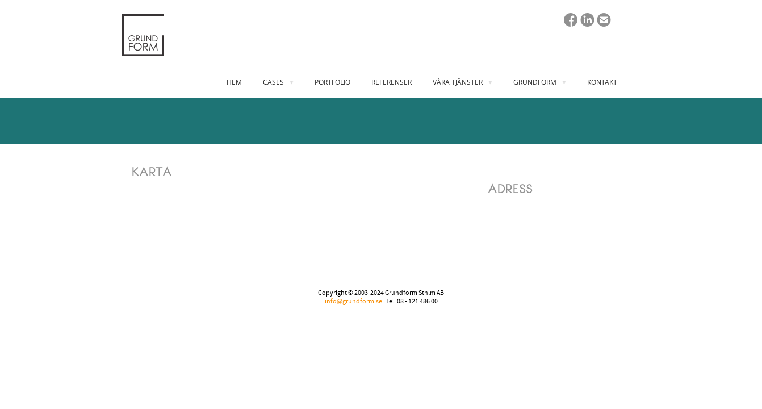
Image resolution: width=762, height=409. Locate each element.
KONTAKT (602, 82)
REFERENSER (391, 82)
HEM (234, 82)
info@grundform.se (353, 301)
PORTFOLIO (332, 82)
